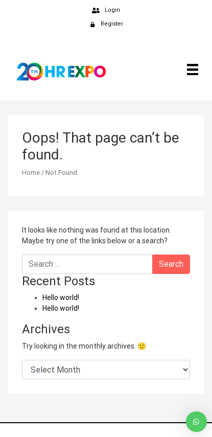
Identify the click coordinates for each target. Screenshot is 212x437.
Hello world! (60, 297)
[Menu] (191, 69)
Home (31, 172)
